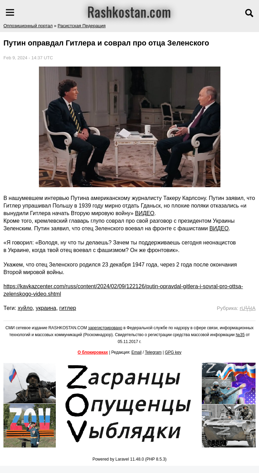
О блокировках (92, 352)
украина (46, 308)
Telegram (153, 352)
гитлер (67, 308)
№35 (240, 334)
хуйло (25, 308)
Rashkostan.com (129, 11)
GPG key (173, 352)
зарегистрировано (105, 327)
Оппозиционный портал (28, 25)
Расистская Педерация (81, 25)
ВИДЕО (144, 213)
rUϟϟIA (248, 308)
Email (137, 352)
